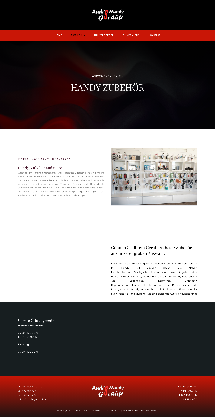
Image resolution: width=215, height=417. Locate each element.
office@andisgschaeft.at (32, 399)
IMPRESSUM (96, 410)
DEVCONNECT (151, 410)
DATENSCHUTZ (113, 410)
